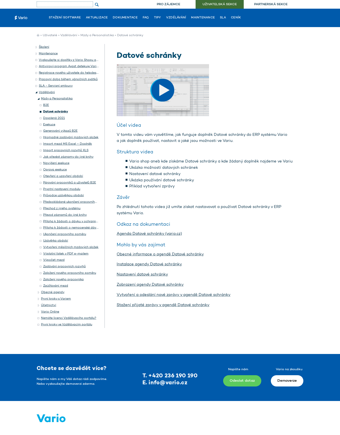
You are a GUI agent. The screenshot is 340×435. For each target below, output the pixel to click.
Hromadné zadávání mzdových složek (70, 137)
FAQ (146, 17)
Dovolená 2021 (54, 118)
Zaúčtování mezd (55, 285)
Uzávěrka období (55, 240)
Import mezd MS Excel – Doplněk (67, 144)
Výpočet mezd (54, 260)
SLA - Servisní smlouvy (56, 86)
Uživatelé (50, 35)
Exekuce (49, 124)
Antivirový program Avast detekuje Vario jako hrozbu (77, 66)
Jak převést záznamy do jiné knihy (68, 157)
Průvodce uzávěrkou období (63, 195)
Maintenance (203, 17)
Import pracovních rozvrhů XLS (65, 150)
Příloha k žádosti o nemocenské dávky (71, 227)
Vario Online (50, 311)
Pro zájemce (168, 4)
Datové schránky (55, 111)
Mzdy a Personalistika (97, 35)
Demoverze (287, 381)
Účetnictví (48, 305)
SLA (223, 17)
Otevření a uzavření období (63, 176)
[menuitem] (168, 4)
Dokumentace (125, 17)
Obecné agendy (52, 292)
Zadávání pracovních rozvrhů (64, 266)
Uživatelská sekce (220, 4)
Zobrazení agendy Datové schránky (150, 285)
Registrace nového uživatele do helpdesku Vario (73, 73)
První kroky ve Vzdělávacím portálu (66, 324)
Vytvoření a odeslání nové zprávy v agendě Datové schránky (173, 295)
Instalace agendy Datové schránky (149, 264)
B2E (46, 105)
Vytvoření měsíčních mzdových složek (70, 247)
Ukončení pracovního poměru (64, 234)
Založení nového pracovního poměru (69, 273)
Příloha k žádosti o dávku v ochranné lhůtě (74, 221)
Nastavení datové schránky (142, 275)
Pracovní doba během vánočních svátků (68, 79)
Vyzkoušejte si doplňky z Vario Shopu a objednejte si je (79, 60)
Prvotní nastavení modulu (61, 189)
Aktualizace (97, 17)
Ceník (236, 17)
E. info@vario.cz (165, 383)
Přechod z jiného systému (61, 208)
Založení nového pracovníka (63, 279)
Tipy (157, 17)
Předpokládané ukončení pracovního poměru (76, 202)
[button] (36, 47)
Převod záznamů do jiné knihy (65, 215)
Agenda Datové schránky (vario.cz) (149, 234)
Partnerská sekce (271, 4)
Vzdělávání (176, 17)
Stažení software (65, 17)
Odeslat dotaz (242, 381)
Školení (44, 47)
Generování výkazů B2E (60, 131)
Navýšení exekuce (56, 163)
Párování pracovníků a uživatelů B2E (69, 182)
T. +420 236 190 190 (170, 376)
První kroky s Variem (56, 298)
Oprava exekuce (55, 169)
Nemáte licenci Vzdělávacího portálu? (68, 318)
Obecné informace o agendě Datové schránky (160, 254)
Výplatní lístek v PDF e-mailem (65, 253)
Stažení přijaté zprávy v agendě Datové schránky (163, 305)
